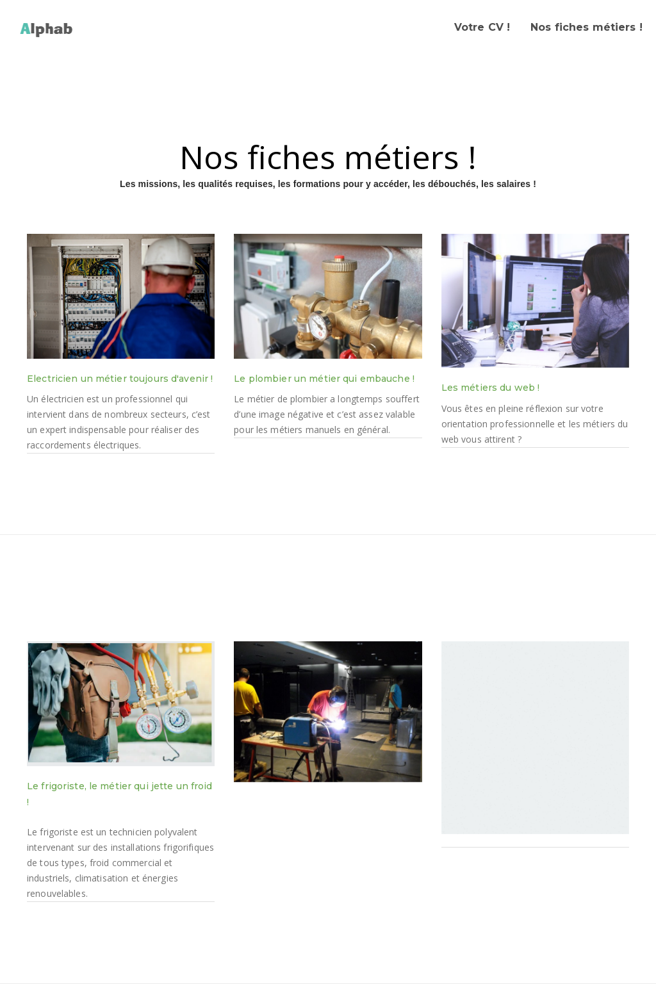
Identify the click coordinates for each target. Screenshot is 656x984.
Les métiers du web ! (490, 387)
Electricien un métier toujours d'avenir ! (120, 378)
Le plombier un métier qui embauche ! (324, 378)
